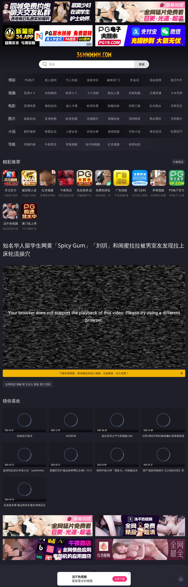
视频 (12, 92)
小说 (12, 131)
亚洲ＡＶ (30, 93)
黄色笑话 (155, 131)
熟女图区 (155, 119)
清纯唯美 (134, 119)
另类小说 (134, 131)
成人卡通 (71, 106)
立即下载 (120, 579)
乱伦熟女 (155, 106)
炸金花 (134, 80)
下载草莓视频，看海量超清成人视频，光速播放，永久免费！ (121, 373)
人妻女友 (71, 131)
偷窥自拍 (30, 119)
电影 (12, 105)
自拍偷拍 (51, 93)
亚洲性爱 (30, 106)
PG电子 (30, 80)
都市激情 (30, 131)
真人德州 (51, 80)
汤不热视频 (92, 144)
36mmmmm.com (94, 55)
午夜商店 (51, 144)
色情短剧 (134, 144)
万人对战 (71, 80)
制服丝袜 (114, 106)
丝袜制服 (134, 93)
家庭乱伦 (51, 131)
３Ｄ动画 (93, 93)
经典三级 (134, 106)
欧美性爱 (93, 106)
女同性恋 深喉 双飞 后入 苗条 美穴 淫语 (27, 384)
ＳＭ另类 (176, 93)
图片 (12, 118)
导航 (12, 144)
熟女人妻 (114, 93)
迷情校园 (114, 131)
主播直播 (155, 93)
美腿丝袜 (114, 119)
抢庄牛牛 (176, 80)
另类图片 (176, 119)
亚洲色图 (51, 119)
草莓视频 (71, 144)
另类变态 (176, 106)
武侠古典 (93, 131)
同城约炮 (30, 144)
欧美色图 (71, 119)
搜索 (142, 64)
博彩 (12, 79)
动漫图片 (93, 119)
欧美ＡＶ (71, 93)
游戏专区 (93, 80)
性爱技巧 (176, 131)
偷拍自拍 (51, 106)
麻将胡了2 (113, 80)
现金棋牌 (155, 80)
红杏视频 (114, 144)
